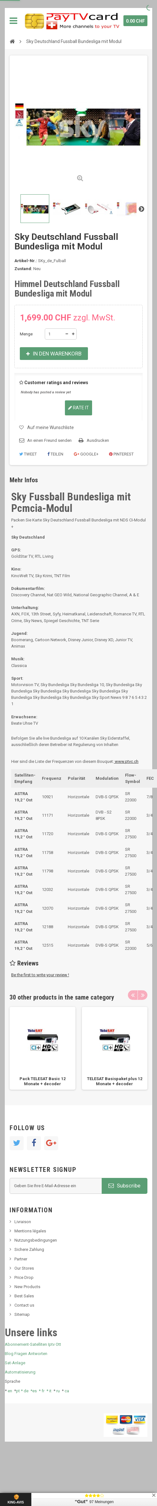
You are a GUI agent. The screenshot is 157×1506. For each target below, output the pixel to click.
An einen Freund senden (49, 440)
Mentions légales (30, 1231)
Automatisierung (20, 1372)
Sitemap (22, 1314)
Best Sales (24, 1296)
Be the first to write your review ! (40, 974)
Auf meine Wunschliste (50, 427)
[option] (42, 1048)
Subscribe (124, 1185)
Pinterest (121, 454)
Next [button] (142, 995)
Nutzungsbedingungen (35, 1240)
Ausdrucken (98, 440)
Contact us (24, 1305)
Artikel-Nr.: (25, 260)
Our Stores (24, 1268)
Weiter (141, 208)
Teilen (55, 454)
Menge (26, 334)
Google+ (86, 454)
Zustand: (23, 268)
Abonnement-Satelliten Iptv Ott (33, 1344)
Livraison (22, 1221)
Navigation (13, 20)
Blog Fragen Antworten (26, 1353)
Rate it (78, 407)
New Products (27, 1286)
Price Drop (24, 1277)
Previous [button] (132, 995)
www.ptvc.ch (126, 761)
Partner (20, 1259)
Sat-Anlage (15, 1362)
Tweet (28, 454)
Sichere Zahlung (29, 1249)
